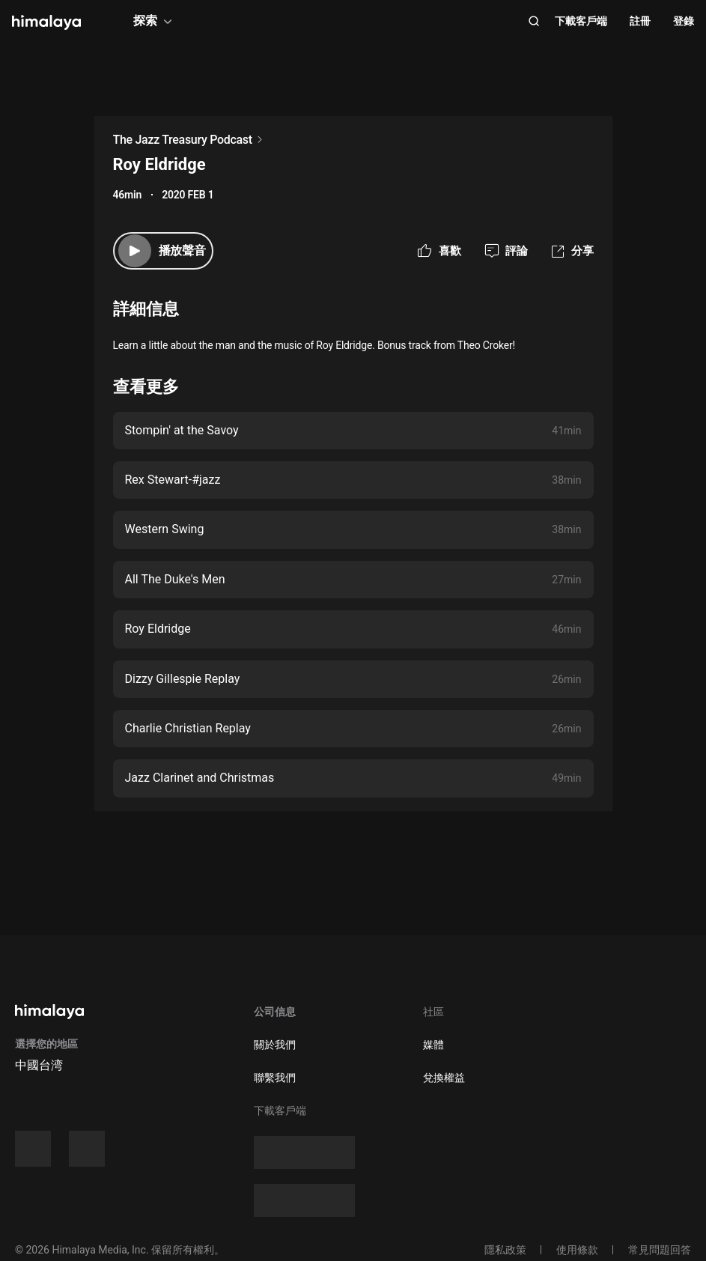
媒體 (433, 1045)
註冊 (640, 21)
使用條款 (577, 1250)
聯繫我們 (275, 1078)
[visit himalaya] (46, 22)
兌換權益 (444, 1078)
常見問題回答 (659, 1250)
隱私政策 (505, 1250)
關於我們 (275, 1045)
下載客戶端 (581, 21)
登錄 (683, 21)
